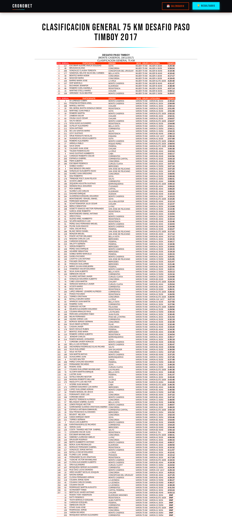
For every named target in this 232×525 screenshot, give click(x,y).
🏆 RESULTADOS (206, 5)
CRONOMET (22, 6)
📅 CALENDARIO (175, 6)
